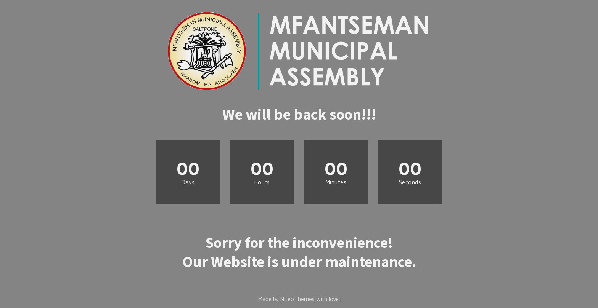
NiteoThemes (297, 299)
